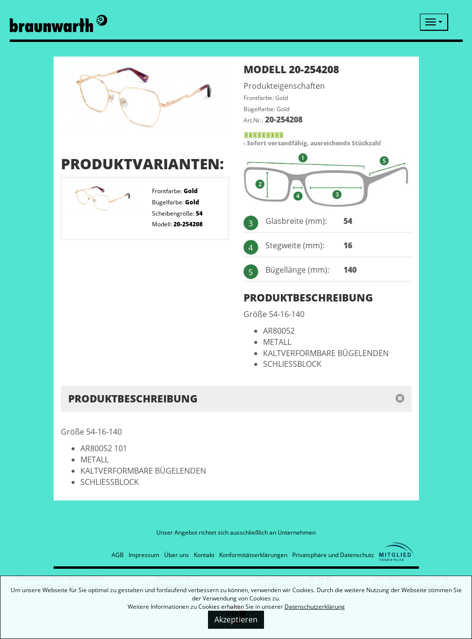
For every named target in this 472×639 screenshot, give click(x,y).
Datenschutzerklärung (314, 606)
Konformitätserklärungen (253, 555)
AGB (118, 555)
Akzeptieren (236, 619)
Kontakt (204, 555)
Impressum (144, 555)
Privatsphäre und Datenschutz (333, 555)
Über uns (176, 555)
